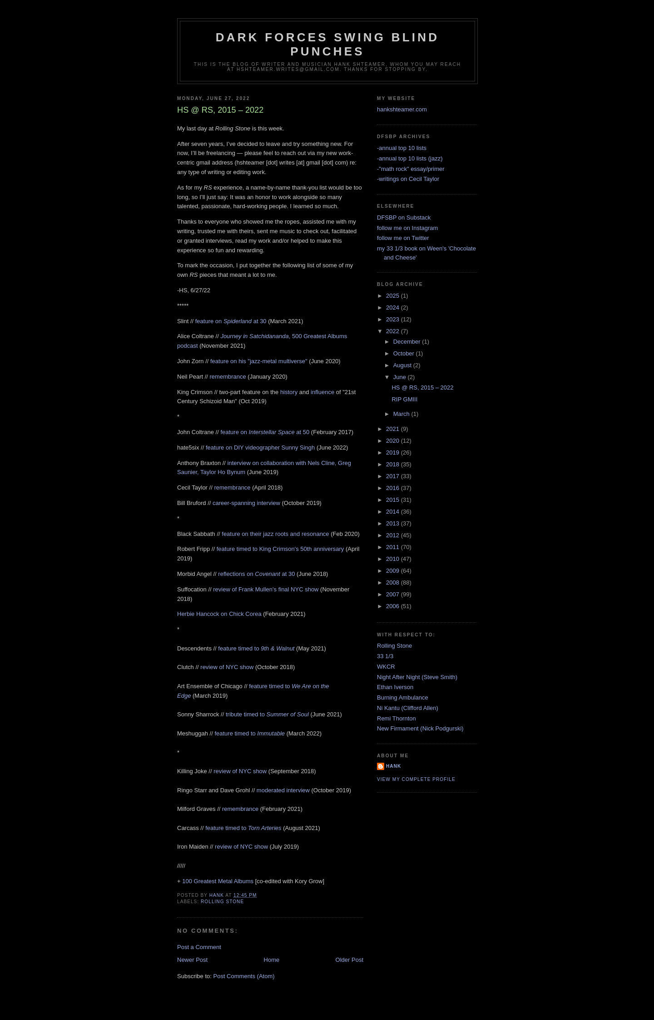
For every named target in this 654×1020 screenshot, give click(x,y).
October (404, 353)
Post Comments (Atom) (244, 976)
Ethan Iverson (395, 687)
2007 (393, 594)
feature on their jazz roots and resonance (275, 533)
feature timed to (256, 648)
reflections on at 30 (256, 573)
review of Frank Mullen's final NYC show (265, 589)
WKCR (386, 666)
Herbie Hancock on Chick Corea (219, 613)
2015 (393, 499)
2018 (393, 464)
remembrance (228, 376)
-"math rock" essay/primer (411, 168)
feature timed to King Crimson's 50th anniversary (280, 548)
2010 (393, 558)
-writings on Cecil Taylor (408, 178)
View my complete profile (416, 779)
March (402, 413)
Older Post (349, 959)
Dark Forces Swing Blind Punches (327, 44)
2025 (393, 295)
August (403, 365)
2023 (393, 319)
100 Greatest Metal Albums (217, 881)
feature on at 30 (231, 321)
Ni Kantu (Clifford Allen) (407, 708)
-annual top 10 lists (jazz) (410, 158)
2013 (393, 523)
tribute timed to (267, 714)
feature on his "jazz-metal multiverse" (258, 361)
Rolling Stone (394, 645)
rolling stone (222, 901)
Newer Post (192, 959)
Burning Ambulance (402, 697)
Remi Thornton (396, 718)
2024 (393, 307)
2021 (393, 428)
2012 (393, 535)
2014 (393, 511)
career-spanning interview (246, 503)
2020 (393, 440)
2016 (393, 488)
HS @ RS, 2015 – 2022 (422, 387)
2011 (393, 547)
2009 (393, 570)
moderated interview (283, 790)
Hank (393, 766)
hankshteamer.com (402, 109)
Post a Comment (199, 947)
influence (322, 392)
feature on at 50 (264, 432)
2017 (393, 476)
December (407, 341)
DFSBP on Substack (404, 217)
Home (272, 959)
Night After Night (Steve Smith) (417, 677)
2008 (393, 582)
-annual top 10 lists (401, 148)
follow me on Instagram (407, 228)
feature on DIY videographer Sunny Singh (260, 447)
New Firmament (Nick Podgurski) (420, 728)
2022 (393, 331)
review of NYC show (226, 667)
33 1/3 (385, 656)
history (288, 392)
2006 (393, 606)
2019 (393, 452)
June (400, 377)
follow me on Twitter (403, 238)
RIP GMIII (404, 399)
